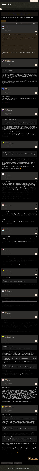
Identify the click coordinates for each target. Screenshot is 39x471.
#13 (36, 343)
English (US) (10, 463)
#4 (36, 117)
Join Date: (6, 30)
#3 (36, 96)
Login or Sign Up (34, 0)
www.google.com (18, 37)
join (25, 14)
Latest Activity (10, 20)
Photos (17, 20)
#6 (36, 181)
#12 (36, 319)
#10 (36, 277)
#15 (36, 414)
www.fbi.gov (22, 41)
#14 (36, 387)
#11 (36, 298)
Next (36, 458)
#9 (36, 256)
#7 (36, 211)
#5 (36, 149)
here (35, 48)
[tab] (3, 21)
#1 (36, 34)
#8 (36, 236)
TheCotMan (9, 52)
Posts (3, 20)
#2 (36, 68)
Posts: (6, 31)
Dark (3, 463)
